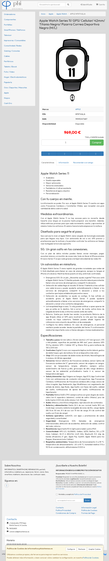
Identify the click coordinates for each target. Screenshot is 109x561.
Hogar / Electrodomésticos (15, 77)
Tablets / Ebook (10, 66)
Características (47, 162)
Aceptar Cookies (95, 549)
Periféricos (8, 61)
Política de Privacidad (82, 494)
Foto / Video (9, 72)
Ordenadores (9, 14)
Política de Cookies (91, 558)
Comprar (96, 142)
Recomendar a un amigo (83, 162)
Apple (6, 93)
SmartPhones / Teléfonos (14, 30)
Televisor (8, 35)
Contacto (60, 507)
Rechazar (81, 549)
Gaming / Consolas (12, 51)
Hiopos (7, 98)
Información (64, 162)
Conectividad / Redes (13, 46)
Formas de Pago (88, 513)
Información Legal (88, 507)
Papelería (8, 82)
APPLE (78, 109)
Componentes (10, 19)
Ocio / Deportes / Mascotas (15, 87)
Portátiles (8, 25)
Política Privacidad (63, 510)
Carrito (100, 4)
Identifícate (86, 4)
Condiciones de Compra (66, 513)
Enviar (87, 500)
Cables (7, 56)
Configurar (71, 549)
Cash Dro (8, 103)
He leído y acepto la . (75, 494)
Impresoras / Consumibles (15, 40)
